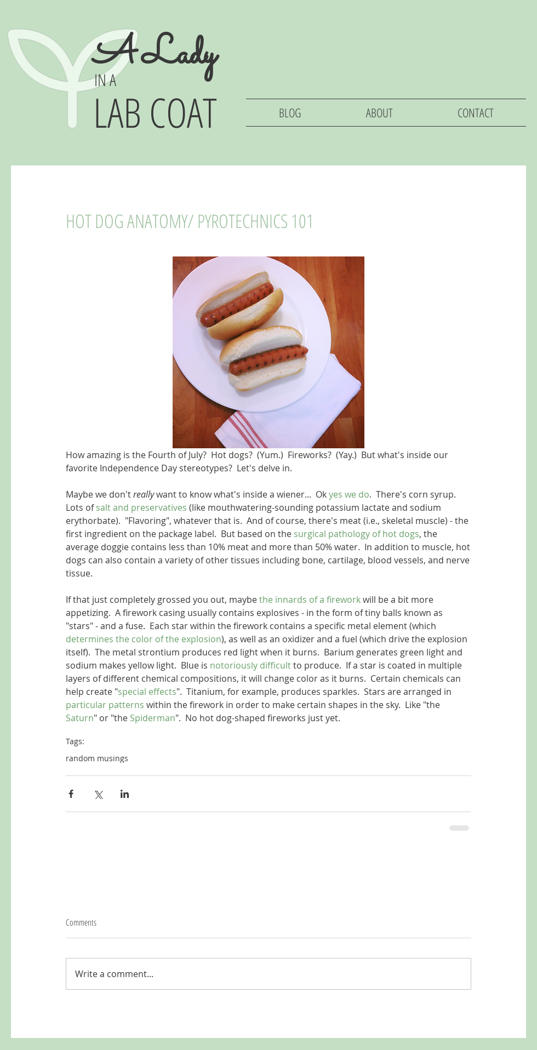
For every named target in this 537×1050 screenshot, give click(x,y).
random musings (97, 758)
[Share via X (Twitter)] (98, 794)
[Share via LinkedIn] (124, 794)
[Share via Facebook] (71, 794)
